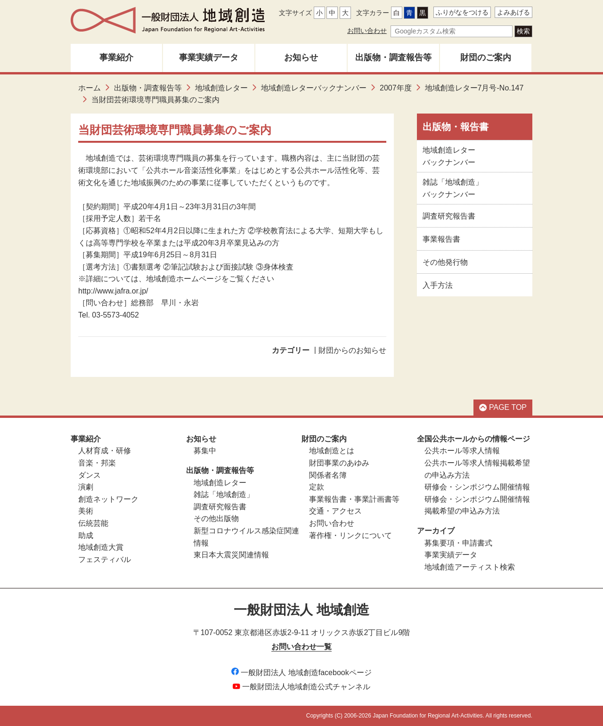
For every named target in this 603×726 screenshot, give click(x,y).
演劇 (85, 487)
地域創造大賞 (100, 547)
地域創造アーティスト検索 (469, 567)
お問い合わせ (367, 30)
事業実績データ (208, 57)
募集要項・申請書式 (458, 543)
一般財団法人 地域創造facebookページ (301, 673)
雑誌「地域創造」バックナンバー (453, 188)
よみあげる (513, 12)
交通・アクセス (335, 511)
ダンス (89, 475)
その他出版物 (216, 518)
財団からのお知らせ (352, 350)
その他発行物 (445, 262)
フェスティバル (104, 559)
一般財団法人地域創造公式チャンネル (301, 687)
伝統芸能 (93, 523)
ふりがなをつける (462, 12)
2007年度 (396, 88)
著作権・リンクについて (350, 535)
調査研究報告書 (449, 216)
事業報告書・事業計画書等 (354, 499)
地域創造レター (221, 88)
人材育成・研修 (104, 451)
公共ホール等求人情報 (462, 451)
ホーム (89, 88)
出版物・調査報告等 (393, 57)
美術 (85, 511)
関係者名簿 (328, 475)
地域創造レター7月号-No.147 (474, 88)
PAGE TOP (503, 407)
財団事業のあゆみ (339, 463)
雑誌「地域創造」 (224, 494)
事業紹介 (116, 57)
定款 (316, 487)
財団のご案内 (485, 57)
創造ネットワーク (108, 499)
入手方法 (438, 285)
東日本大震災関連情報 (231, 555)
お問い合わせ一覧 (301, 647)
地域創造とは (331, 451)
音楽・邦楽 (97, 463)
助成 (85, 535)
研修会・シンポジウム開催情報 (477, 487)
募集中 (205, 451)
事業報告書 (441, 239)
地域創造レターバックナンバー (314, 88)
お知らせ (301, 57)
